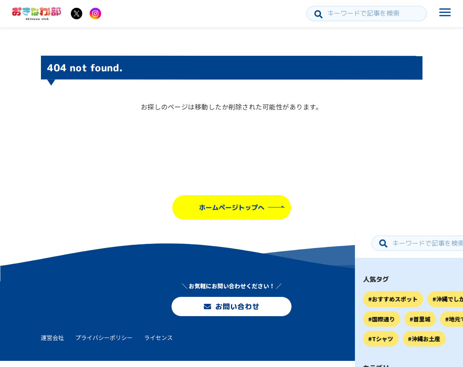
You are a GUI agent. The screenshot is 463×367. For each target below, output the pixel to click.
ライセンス (158, 344)
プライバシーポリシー (104, 344)
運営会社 (52, 344)
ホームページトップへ (231, 207)
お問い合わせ (231, 307)
